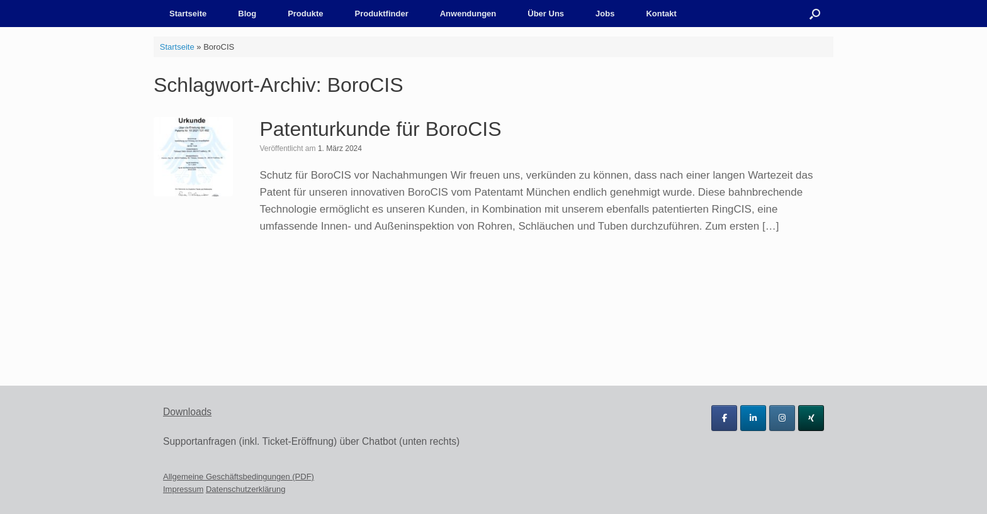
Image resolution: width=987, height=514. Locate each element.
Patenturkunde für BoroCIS (380, 129)
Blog (247, 13)
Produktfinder (381, 13)
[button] (814, 13)
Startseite (187, 13)
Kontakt (661, 13)
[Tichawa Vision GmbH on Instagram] (782, 418)
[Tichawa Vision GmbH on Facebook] (724, 418)
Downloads (187, 411)
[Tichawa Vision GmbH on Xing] (811, 418)
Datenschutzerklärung (245, 489)
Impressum (183, 489)
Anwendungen (468, 13)
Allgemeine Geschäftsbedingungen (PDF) (238, 476)
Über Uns (545, 13)
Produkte (305, 13)
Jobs (604, 13)
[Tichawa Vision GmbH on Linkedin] (753, 418)
